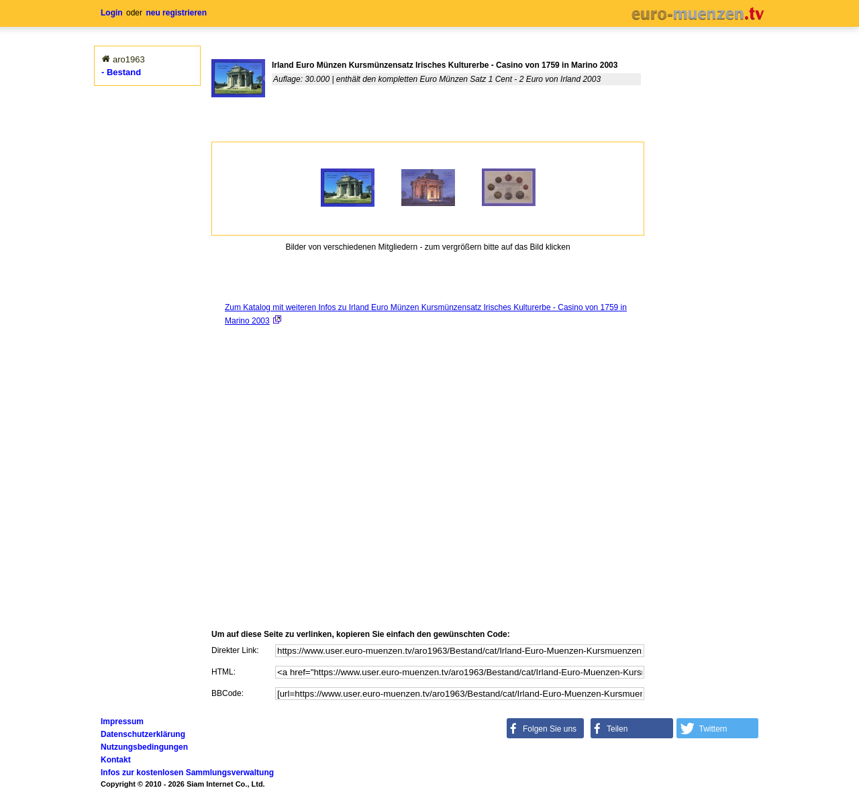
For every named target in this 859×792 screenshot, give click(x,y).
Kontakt (116, 759)
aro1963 (129, 59)
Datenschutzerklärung (143, 734)
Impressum (122, 721)
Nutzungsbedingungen (144, 747)
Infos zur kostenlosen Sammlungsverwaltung (187, 772)
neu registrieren (176, 12)
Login (112, 12)
